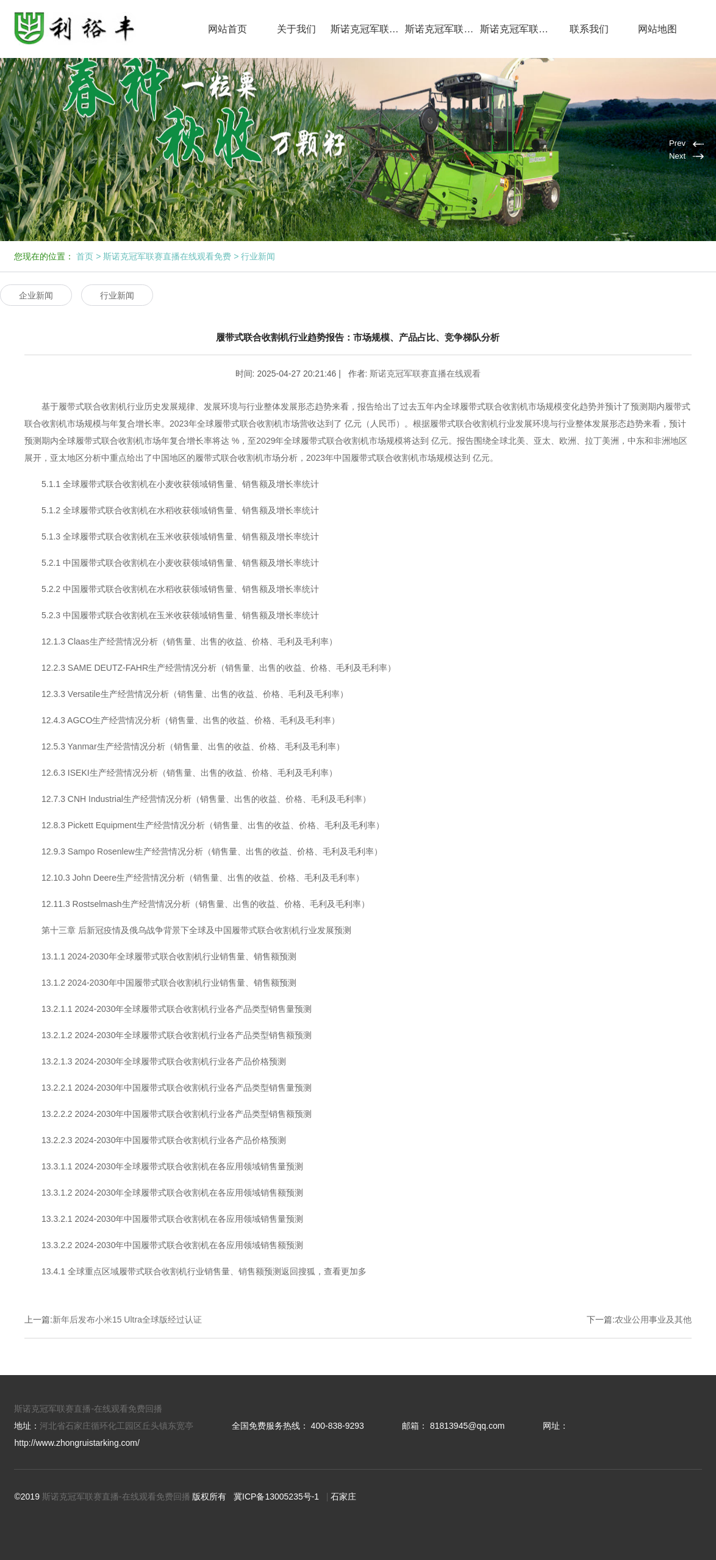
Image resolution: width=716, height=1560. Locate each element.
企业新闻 (36, 295)
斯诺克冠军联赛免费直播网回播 (517, 29)
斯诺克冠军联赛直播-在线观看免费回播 (88, 1409)
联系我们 (589, 29)
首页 (84, 256)
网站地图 (657, 29)
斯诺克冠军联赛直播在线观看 (368, 29)
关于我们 (296, 29)
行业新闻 (258, 256)
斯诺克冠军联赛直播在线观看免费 (442, 29)
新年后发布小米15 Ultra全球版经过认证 (127, 1319)
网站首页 (227, 29)
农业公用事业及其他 (653, 1319)
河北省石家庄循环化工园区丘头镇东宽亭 (116, 1426)
